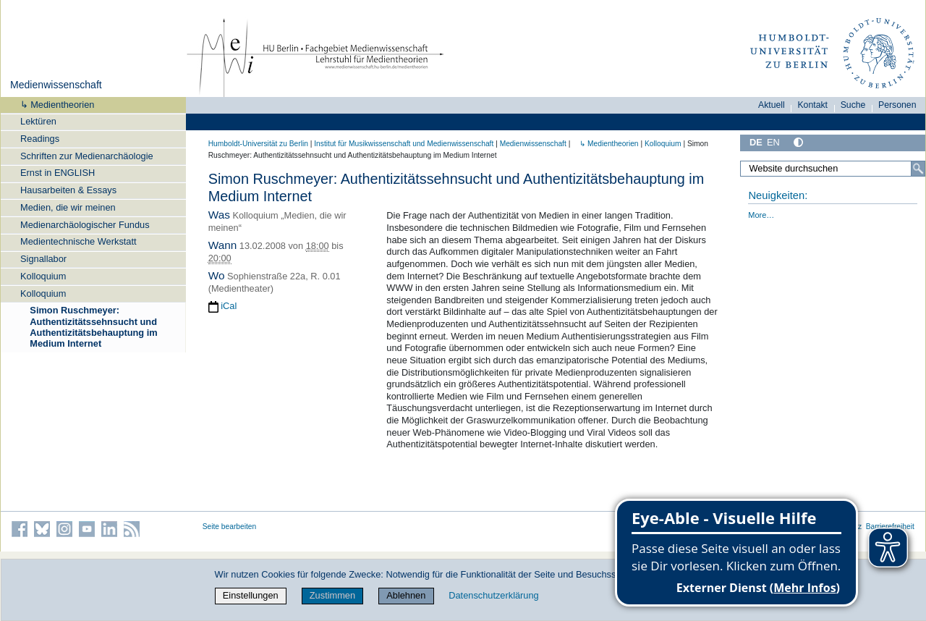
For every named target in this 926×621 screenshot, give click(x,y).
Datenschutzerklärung (493, 595)
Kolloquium (43, 276)
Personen (897, 105)
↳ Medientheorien (53, 104)
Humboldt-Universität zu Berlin (258, 144)
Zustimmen (332, 595)
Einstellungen (251, 595)
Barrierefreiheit (890, 527)
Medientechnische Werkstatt (78, 241)
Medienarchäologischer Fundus (85, 224)
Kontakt (812, 105)
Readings (39, 138)
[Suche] (918, 169)
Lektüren (38, 121)
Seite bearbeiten (230, 527)
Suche (853, 105)
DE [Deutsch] (756, 142)
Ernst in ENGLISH (57, 172)
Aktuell (771, 105)
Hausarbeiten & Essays (68, 190)
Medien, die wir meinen (68, 207)
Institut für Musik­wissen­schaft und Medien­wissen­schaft (403, 144)
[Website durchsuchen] (832, 169)
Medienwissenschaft (56, 84)
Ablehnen (405, 595)
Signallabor (43, 258)
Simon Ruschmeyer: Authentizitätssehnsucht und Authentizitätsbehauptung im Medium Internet (93, 327)
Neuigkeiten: (777, 195)
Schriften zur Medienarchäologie (86, 156)
